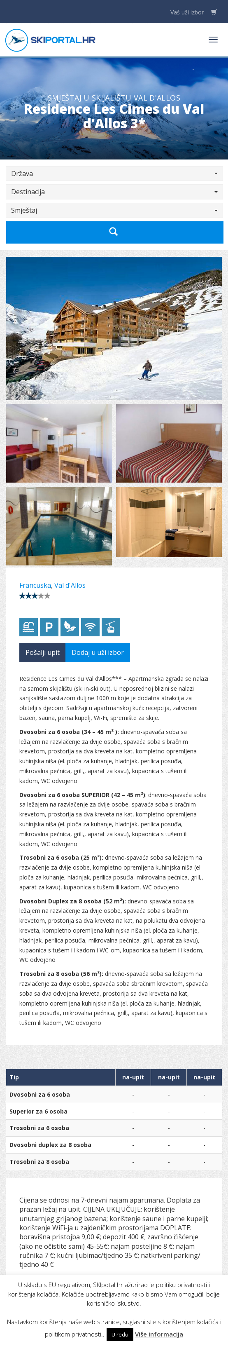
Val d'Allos (70, 585)
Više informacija (159, 1334)
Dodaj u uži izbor (98, 652)
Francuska (35, 585)
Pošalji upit (43, 652)
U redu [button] (120, 1334)
